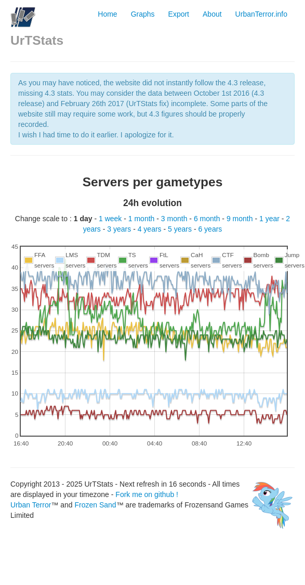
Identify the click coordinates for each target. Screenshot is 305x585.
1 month (142, 218)
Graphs (143, 14)
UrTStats (36, 40)
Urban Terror (30, 505)
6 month (208, 218)
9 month (241, 218)
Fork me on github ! (146, 494)
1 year (270, 218)
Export (178, 14)
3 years (120, 229)
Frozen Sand (95, 505)
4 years (151, 229)
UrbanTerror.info (261, 14)
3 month (175, 218)
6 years (210, 229)
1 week (111, 218)
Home (107, 14)
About (212, 14)
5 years (181, 229)
